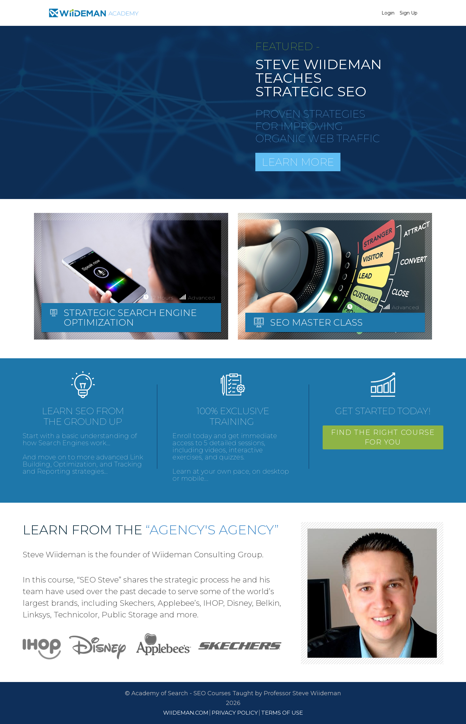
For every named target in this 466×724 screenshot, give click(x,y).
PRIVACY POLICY (235, 712)
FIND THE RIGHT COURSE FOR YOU (383, 437)
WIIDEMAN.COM (185, 712)
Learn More (298, 162)
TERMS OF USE (282, 712)
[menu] (396, 13)
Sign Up (408, 13)
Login (388, 13)
